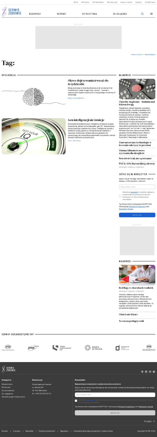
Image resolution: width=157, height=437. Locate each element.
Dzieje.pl (138, 2)
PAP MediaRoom (98, 2)
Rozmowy (61, 13)
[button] (151, 14)
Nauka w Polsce (126, 2)
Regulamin (64, 431)
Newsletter (29, 431)
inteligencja (9, 75)
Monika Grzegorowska (76, 98)
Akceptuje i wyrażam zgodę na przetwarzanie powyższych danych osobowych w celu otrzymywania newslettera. (138, 195)
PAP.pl (76, 2)
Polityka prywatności (47, 431)
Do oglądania (120, 13)
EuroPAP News (150, 2)
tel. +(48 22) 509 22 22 (41, 394)
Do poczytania (89, 13)
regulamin (134, 192)
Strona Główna (136, 54)
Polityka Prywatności (137, 207)
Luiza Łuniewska (74, 141)
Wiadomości (35, 13)
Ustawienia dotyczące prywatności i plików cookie (93, 431)
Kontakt (5, 431)
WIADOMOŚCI (125, 261)
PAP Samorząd (112, 2)
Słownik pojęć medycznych (13, 397)
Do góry (149, 421)
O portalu (16, 431)
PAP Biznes (85, 2)
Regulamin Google (126, 209)
